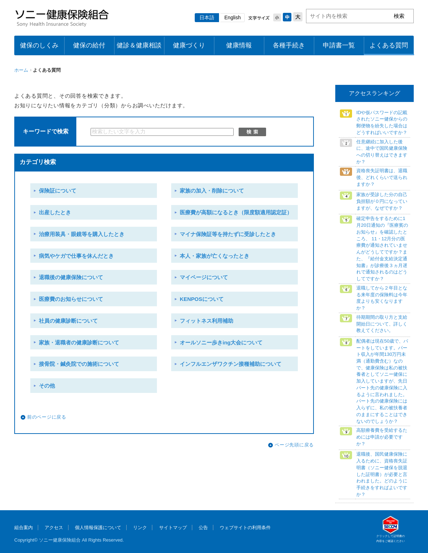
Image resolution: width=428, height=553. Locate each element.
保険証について (57, 191)
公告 (203, 527)
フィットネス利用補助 (206, 321)
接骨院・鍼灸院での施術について (79, 364)
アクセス (54, 527)
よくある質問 (389, 45)
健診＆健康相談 (139, 45)
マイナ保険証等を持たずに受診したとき (228, 234)
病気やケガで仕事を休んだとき (76, 256)
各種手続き (289, 45)
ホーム (21, 70)
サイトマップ (173, 527)
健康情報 (239, 45)
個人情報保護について (98, 527)
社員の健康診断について (68, 321)
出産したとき (55, 212)
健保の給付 (89, 45)
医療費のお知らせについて (71, 299)
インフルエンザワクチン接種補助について (230, 364)
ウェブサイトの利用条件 (245, 527)
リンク (140, 527)
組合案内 (23, 527)
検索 (252, 132)
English (232, 17)
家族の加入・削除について (212, 191)
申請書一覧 (339, 45)
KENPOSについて (202, 299)
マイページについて (204, 277)
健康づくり (189, 45)
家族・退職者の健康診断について (79, 342)
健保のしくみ (39, 45)
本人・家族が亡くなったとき (214, 256)
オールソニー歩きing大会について (221, 342)
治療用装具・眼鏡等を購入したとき (81, 234)
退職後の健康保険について (71, 277)
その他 (47, 386)
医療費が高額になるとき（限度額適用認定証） (236, 212)
